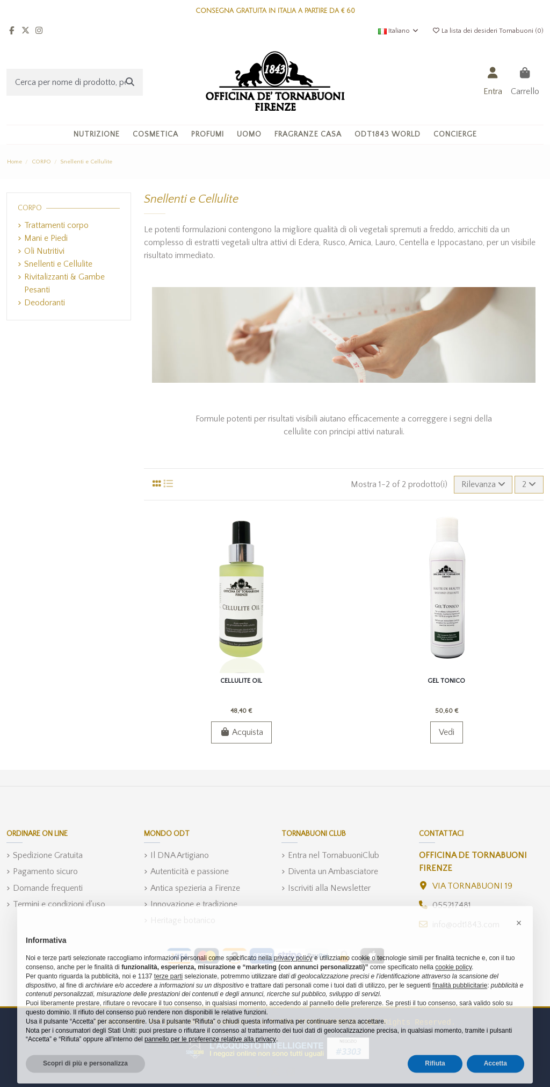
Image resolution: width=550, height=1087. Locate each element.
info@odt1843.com (466, 924)
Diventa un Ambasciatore (333, 871)
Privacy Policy (275, 976)
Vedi (446, 732)
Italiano (398, 30)
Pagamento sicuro (45, 871)
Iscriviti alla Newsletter (329, 888)
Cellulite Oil (241, 680)
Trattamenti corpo (56, 225)
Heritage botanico (182, 920)
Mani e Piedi (46, 238)
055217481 (451, 905)
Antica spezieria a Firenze (195, 888)
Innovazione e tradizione (193, 904)
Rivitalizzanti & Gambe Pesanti (64, 283)
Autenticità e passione (189, 871)
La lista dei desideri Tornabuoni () (488, 30)
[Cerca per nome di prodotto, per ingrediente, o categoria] (130, 82)
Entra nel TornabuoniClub (333, 855)
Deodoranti (44, 302)
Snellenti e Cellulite (58, 264)
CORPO (30, 208)
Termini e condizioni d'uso (59, 904)
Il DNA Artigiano (179, 855)
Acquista (241, 732)
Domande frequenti (48, 888)
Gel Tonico (446, 680)
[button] (155, 134)
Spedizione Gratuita (48, 855)
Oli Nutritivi (44, 251)
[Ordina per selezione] (483, 484)
